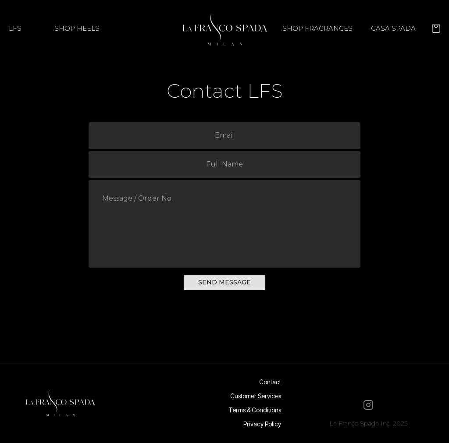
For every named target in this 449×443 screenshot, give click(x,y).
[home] (224, 28)
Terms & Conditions (254, 410)
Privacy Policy (262, 424)
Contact (270, 382)
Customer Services (255, 396)
